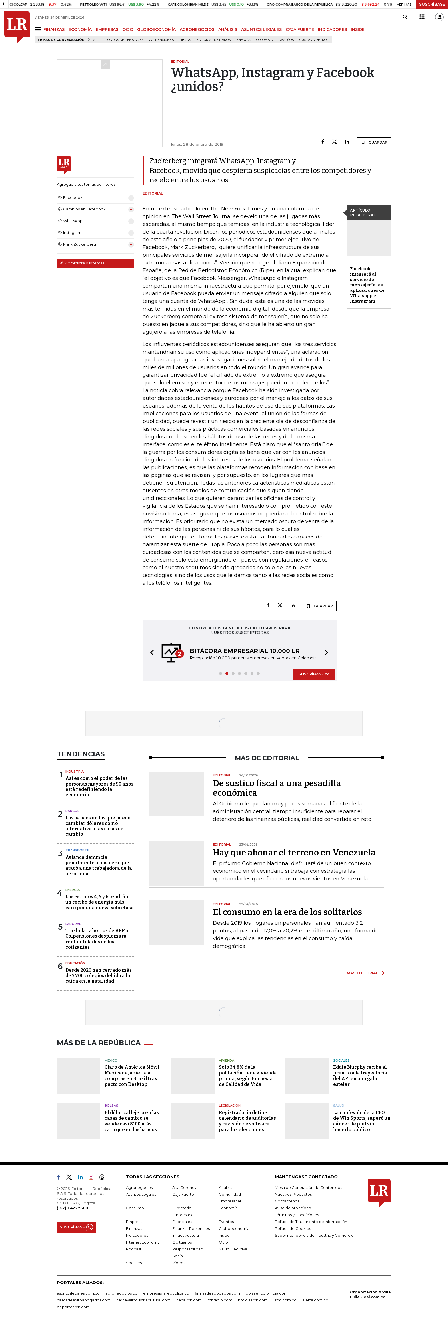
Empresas (135, 1221)
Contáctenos (287, 1201)
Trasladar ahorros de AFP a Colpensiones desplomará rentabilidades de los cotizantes (96, 939)
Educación (75, 963)
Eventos (226, 1221)
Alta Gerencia (184, 1187)
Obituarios (182, 1242)
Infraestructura (185, 1235)
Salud (338, 1106)
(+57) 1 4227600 (72, 1208)
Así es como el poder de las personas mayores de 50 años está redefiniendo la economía (99, 786)
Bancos (72, 811)
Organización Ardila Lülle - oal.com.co (370, 1294)
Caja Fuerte (183, 1194)
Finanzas (134, 1228)
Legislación (230, 1106)
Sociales (341, 1060)
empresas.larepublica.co (166, 1293)
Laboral (73, 924)
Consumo (135, 1208)
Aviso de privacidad (293, 1208)
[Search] (405, 17)
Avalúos (286, 40)
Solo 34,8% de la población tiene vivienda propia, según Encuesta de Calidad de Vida (248, 1075)
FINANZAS (54, 29)
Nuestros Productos (293, 1194)
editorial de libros (214, 40)
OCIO (127, 29)
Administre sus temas (82, 263)
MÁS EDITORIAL (362, 973)
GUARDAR (374, 142)
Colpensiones (161, 40)
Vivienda (226, 1060)
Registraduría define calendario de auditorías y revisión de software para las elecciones (247, 1121)
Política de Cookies (293, 1228)
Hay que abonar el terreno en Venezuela (294, 852)
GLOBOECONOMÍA (156, 29)
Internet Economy (142, 1242)
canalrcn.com (189, 1300)
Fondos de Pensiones (124, 40)
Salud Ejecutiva (233, 1249)
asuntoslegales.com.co (78, 1293)
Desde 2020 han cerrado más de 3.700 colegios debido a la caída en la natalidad (98, 975)
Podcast (133, 1249)
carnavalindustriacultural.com (143, 1300)
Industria (74, 772)
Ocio (223, 1242)
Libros (185, 40)
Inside (224, 1235)
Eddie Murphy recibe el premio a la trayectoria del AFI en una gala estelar (360, 1075)
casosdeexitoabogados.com (84, 1300)
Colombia (264, 40)
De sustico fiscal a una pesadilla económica (277, 788)
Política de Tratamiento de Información (311, 1221)
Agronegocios (139, 1187)
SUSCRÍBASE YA (314, 674)
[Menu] (39, 29)
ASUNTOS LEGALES (261, 29)
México (111, 1060)
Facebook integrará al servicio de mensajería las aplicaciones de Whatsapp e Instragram (367, 285)
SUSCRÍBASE (432, 4)
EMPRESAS (107, 29)
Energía (243, 40)
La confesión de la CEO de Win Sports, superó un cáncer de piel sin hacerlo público (362, 1121)
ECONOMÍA (80, 29)
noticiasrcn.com (253, 1300)
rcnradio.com (219, 1300)
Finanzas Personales (191, 1228)
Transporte (77, 850)
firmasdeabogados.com (217, 1293)
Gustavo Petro (313, 40)
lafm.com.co (285, 1300)
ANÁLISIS (227, 29)
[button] (150, 653)
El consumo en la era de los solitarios (287, 912)
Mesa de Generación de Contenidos (308, 1187)
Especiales (182, 1221)
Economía (228, 1208)
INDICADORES (332, 29)
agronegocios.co (121, 1293)
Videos (178, 1262)
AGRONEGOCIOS (197, 29)
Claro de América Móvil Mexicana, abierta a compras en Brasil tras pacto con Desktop (132, 1075)
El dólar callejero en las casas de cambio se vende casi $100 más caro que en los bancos (132, 1121)
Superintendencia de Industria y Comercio (314, 1235)
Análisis (225, 1187)
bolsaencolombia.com (267, 1293)
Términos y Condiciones (297, 1214)
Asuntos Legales (141, 1194)
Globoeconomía (234, 1228)
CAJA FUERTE (300, 29)
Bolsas (111, 1106)
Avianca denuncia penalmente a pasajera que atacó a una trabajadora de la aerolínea (98, 865)
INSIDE (358, 29)
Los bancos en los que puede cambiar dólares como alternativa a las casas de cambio (98, 826)
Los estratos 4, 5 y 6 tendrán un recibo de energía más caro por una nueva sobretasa (99, 902)
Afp (96, 40)
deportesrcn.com (73, 1307)
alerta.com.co (315, 1300)
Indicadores (137, 1235)
